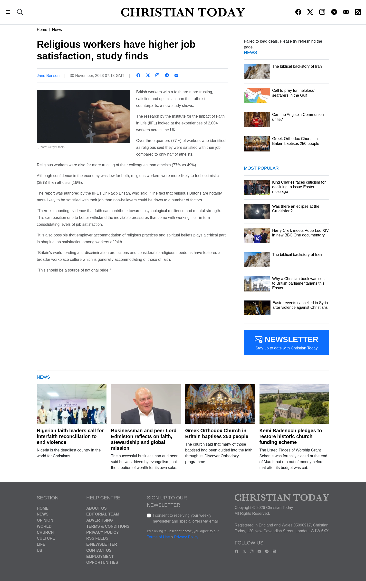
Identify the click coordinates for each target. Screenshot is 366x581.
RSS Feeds (97, 538)
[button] (8, 13)
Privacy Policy (102, 532)
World (44, 526)
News (57, 30)
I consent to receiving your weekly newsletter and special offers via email (186, 518)
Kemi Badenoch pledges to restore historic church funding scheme (291, 436)
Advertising (99, 520)
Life (41, 544)
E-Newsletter (101, 544)
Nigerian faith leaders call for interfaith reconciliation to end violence (70, 436)
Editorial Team (102, 514)
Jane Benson (48, 76)
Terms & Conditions (107, 526)
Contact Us (99, 550)
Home (42, 30)
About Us (96, 508)
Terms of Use (158, 537)
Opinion (45, 520)
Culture (46, 538)
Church (45, 532)
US (39, 550)
